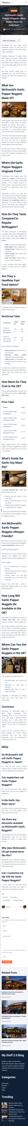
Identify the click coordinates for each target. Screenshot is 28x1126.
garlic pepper (13, 897)
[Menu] (25, 2)
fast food (5, 897)
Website (5, 931)
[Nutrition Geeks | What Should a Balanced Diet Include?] (4, 1105)
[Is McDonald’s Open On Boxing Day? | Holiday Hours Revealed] (14, 1007)
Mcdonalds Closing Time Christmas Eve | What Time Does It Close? (17, 1112)
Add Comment (7, 936)
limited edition (6, 900)
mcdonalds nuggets (18, 900)
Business (4, 1085)
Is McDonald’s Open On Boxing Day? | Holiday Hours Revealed (17, 1118)
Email (4, 957)
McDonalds (14, 10)
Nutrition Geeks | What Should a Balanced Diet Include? (15, 1105)
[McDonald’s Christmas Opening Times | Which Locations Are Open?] (14, 1031)
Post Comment (7, 962)
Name (5, 926)
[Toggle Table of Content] (17, 40)
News (3, 1090)
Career (4, 1088)
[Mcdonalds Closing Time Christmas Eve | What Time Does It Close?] (14, 983)
